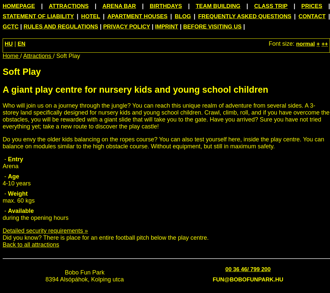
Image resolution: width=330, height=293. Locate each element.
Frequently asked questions (244, 16)
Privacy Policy (126, 27)
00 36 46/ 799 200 (247, 269)
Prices (311, 6)
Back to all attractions (31, 244)
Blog (183, 16)
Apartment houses (137, 16)
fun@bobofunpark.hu (248, 279)
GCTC (11, 27)
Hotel (90, 16)
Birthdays (166, 6)
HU (9, 44)
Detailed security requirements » (45, 230)
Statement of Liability (38, 16)
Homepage (19, 6)
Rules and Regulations (60, 27)
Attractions (69, 6)
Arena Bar (119, 6)
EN (21, 44)
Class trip (271, 6)
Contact (312, 16)
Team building (218, 6)
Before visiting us (212, 27)
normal (305, 44)
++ (324, 44)
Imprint (166, 27)
